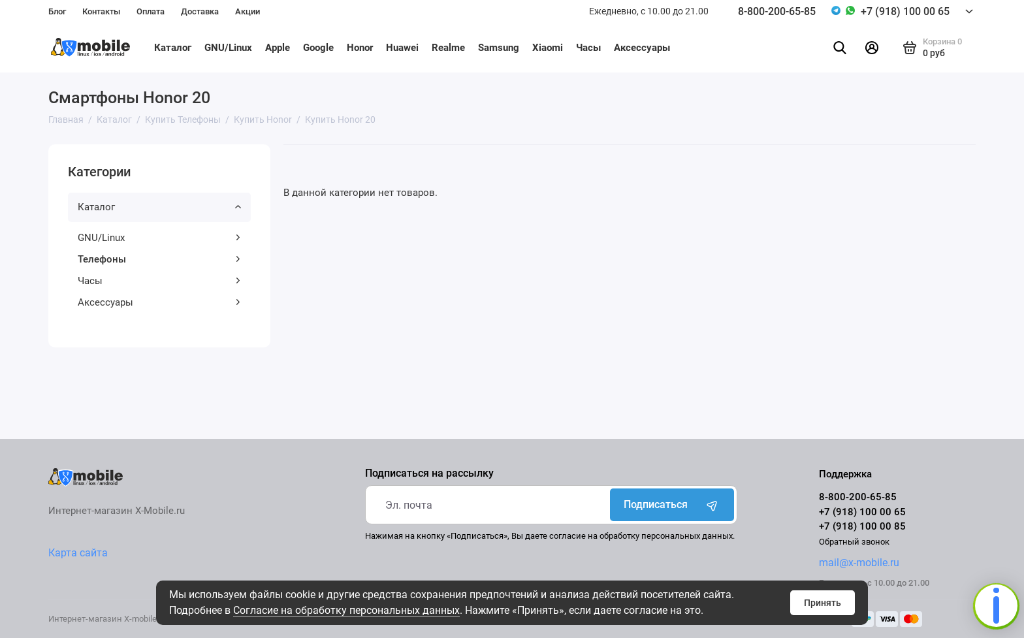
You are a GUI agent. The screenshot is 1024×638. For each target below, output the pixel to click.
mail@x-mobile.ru (859, 562)
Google (318, 48)
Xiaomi (547, 48)
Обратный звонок (854, 542)
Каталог (172, 48)
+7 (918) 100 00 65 (905, 11)
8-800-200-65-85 (777, 11)
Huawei (402, 48)
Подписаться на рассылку (429, 473)
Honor (360, 48)
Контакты (101, 11)
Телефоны (159, 259)
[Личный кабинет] (871, 48)
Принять (822, 603)
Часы (588, 48)
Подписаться (672, 505)
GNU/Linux (228, 48)
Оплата (150, 11)
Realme (448, 48)
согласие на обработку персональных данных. (642, 536)
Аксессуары (642, 48)
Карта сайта (78, 553)
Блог (57, 11)
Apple (277, 48)
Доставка (200, 11)
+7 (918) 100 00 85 (862, 526)
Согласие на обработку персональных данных (346, 610)
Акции (247, 11)
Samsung (498, 48)
